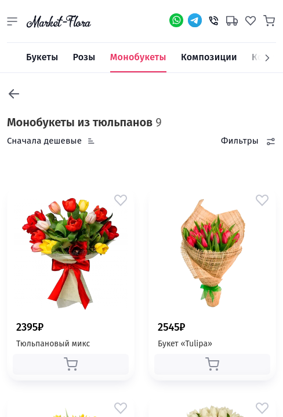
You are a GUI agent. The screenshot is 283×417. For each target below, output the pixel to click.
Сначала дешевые (44, 141)
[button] (12, 21)
